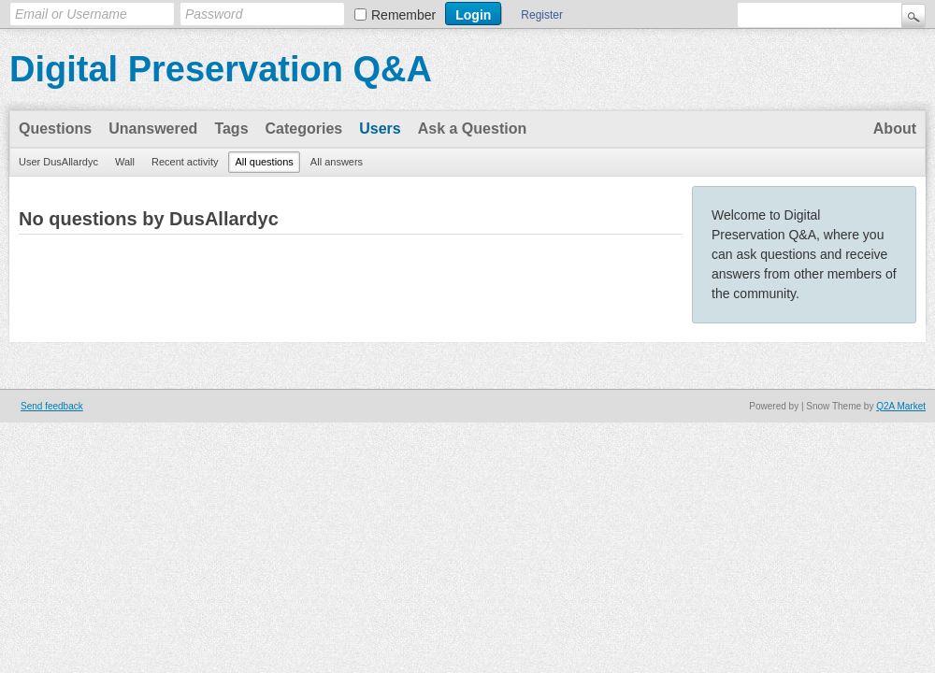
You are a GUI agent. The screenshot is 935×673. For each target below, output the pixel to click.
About (894, 128)
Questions (55, 128)
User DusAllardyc (58, 161)
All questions (264, 161)
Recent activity (185, 161)
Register (542, 14)
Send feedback (52, 406)
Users (379, 128)
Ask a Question (472, 128)
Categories (304, 128)
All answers (336, 161)
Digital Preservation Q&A (220, 69)
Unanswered (152, 128)
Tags (231, 128)
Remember (403, 14)
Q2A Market (901, 406)
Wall (125, 161)
